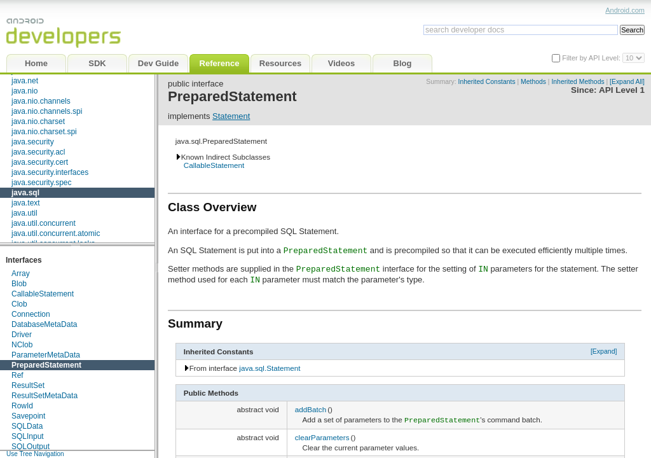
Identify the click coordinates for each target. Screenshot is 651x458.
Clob (19, 304)
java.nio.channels (41, 101)
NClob (21, 344)
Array (20, 273)
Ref (17, 375)
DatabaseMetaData (44, 324)
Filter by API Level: (592, 58)
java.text (25, 202)
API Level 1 (622, 90)
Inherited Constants (487, 81)
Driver (21, 334)
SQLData (27, 426)
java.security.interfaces (49, 172)
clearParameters (322, 436)
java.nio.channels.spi (46, 111)
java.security (32, 141)
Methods (533, 81)
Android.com (625, 10)
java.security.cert (39, 162)
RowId (22, 405)
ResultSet (28, 385)
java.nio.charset (38, 121)
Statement (231, 116)
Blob (19, 283)
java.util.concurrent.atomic (55, 233)
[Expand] (604, 351)
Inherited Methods (577, 81)
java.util (24, 213)
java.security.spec (41, 182)
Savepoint (28, 416)
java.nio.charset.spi (44, 131)
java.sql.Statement (269, 368)
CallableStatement (42, 293)
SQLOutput (30, 446)
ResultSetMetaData (44, 395)
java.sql (25, 192)
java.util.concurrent (43, 223)
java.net (24, 80)
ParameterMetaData (45, 354)
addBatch (310, 409)
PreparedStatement (46, 365)
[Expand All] (627, 81)
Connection (30, 314)
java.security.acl (38, 152)
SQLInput (27, 436)
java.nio (24, 91)
